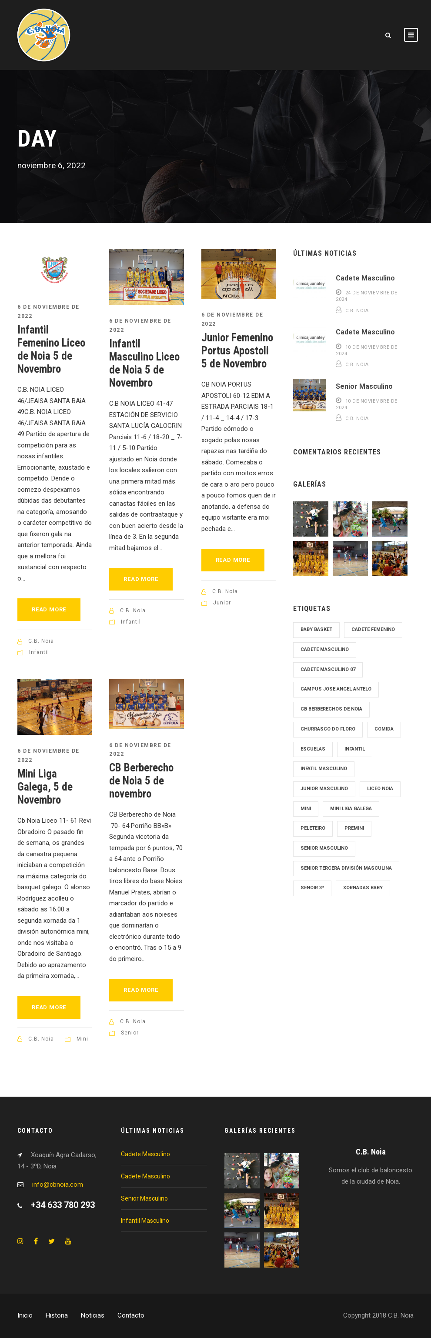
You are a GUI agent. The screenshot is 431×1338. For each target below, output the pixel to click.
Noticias (92, 1315)
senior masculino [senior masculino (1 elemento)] (324, 848)
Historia (57, 1315)
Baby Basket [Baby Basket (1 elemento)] (316, 629)
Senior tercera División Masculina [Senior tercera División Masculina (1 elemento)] (346, 868)
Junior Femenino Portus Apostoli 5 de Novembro (237, 350)
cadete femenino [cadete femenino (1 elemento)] (373, 629)
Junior (222, 603)
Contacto (130, 1315)
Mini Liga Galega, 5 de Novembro (45, 786)
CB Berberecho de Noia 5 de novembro (141, 780)
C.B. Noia (41, 641)
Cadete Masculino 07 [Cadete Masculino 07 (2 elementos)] (328, 669)
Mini (82, 1039)
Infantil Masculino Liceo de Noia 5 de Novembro (144, 363)
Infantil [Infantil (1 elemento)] (354, 749)
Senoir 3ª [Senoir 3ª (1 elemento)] (312, 888)
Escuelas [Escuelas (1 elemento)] (313, 749)
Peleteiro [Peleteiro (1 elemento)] (313, 828)
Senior (130, 1033)
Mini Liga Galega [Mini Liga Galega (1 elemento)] (351, 808)
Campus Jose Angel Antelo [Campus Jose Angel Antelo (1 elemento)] (336, 689)
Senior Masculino (364, 386)
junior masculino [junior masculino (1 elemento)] (324, 788)
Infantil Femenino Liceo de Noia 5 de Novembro (51, 349)
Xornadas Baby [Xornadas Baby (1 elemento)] (363, 888)
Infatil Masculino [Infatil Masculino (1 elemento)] (324, 768)
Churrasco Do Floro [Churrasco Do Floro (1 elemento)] (328, 729)
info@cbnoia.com (57, 1184)
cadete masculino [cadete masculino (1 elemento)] (325, 649)
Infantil (39, 652)
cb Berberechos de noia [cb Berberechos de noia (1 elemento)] (331, 709)
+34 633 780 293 (63, 1205)
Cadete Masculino (365, 278)
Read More (49, 609)
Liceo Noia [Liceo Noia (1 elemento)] (380, 788)
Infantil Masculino (145, 1220)
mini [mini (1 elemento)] (306, 808)
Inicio (25, 1315)
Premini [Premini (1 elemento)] (354, 828)
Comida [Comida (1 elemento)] (384, 729)
